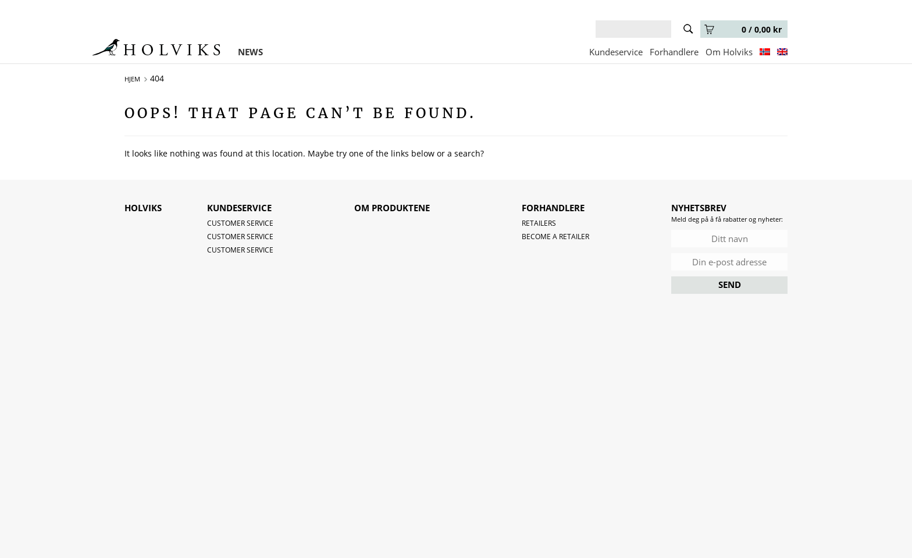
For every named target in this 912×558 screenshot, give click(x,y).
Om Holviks (729, 52)
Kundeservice (616, 52)
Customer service (240, 223)
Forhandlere (674, 52)
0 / (743, 29)
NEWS (250, 52)
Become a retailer (555, 236)
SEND (729, 284)
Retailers (539, 223)
